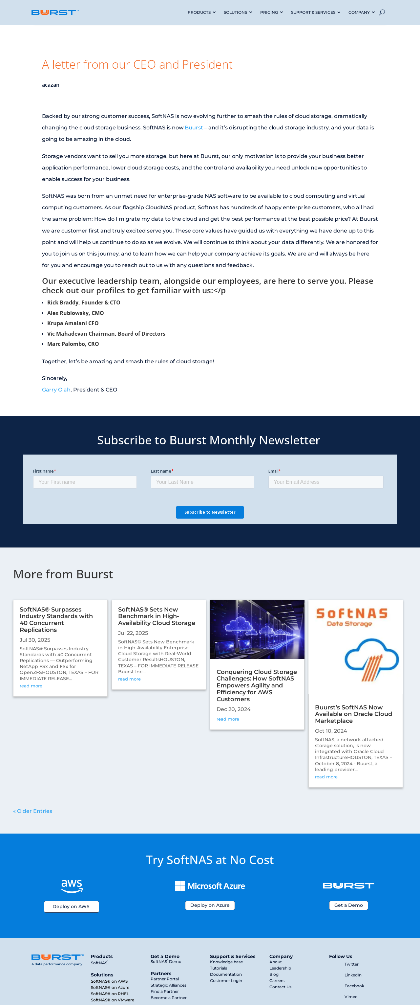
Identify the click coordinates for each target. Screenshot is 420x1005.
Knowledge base (226, 961)
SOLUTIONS (235, 12)
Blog (274, 974)
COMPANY (359, 12)
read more (31, 685)
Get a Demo (348, 905)
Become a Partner (169, 997)
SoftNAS (99, 962)
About (275, 961)
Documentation (226, 974)
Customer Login (226, 980)
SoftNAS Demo (166, 961)
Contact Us (280, 986)
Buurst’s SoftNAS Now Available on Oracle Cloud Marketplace (353, 714)
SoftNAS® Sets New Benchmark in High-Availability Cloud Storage (156, 616)
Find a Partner (165, 991)
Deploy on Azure (210, 905)
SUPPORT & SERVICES (313, 12)
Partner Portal (165, 978)
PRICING (269, 12)
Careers (276, 980)
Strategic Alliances (168, 985)
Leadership (280, 968)
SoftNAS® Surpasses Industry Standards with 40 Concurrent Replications (56, 620)
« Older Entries (32, 811)
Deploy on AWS (71, 906)
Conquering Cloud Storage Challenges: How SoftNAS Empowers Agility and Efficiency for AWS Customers (257, 685)
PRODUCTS (199, 12)
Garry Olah (56, 390)
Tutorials (218, 968)
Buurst (194, 127)
